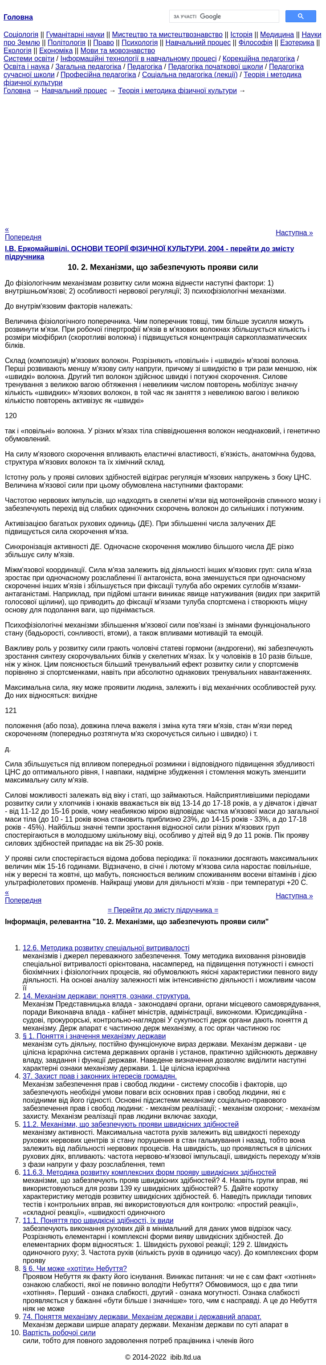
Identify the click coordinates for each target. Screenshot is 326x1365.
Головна (17, 90)
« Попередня (23, 233)
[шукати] (223, 16)
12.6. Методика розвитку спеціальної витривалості (106, 948)
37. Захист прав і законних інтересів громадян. (100, 1076)
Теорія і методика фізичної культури (177, 90)
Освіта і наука (26, 66)
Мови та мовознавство (118, 50)
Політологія (67, 42)
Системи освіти (29, 58)
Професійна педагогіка (98, 74)
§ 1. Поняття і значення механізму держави (94, 1036)
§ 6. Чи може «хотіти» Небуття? (75, 1268)
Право (103, 42)
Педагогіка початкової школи (215, 66)
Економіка (56, 50)
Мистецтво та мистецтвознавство (167, 34)
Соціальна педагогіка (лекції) (190, 74)
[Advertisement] (163, 157)
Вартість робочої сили (59, 1332)
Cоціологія (21, 34)
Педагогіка (144, 66)
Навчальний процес (198, 42)
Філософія (255, 42)
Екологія (18, 50)
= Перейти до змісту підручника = (163, 910)
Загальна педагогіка (88, 66)
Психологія (140, 42)
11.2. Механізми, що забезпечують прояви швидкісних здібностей (131, 1124)
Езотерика (297, 42)
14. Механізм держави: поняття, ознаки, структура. (106, 996)
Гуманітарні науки (75, 34)
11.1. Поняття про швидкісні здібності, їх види (98, 1220)
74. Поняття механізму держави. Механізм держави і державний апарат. (142, 1316)
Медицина (277, 34)
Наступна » (294, 232)
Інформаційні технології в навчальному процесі (138, 58)
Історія (241, 34)
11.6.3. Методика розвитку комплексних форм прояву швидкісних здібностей (149, 1172)
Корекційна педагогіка (259, 58)
